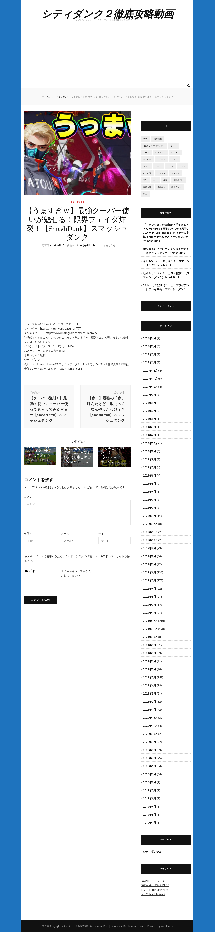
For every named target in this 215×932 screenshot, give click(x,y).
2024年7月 (149, 411)
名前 (27, 541)
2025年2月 (149, 354)
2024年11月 (150, 378)
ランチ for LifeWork (153, 894)
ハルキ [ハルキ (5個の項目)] (170, 166)
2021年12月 (150, 621)
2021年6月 (149, 669)
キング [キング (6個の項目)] (173, 145)
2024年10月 (150, 387)
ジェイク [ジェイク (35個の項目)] (147, 159)
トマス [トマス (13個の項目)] (146, 166)
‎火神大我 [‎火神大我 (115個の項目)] (158, 138)
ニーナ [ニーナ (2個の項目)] (158, 166)
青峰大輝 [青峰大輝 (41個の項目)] (147, 187)
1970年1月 (149, 823)
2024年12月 (150, 370)
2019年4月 (149, 806)
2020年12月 (150, 718)
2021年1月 (149, 709)
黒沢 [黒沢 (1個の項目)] (145, 193)
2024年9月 (149, 395)
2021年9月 (149, 645)
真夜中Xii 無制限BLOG (155, 885)
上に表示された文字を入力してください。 (76, 581)
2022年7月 (149, 564)
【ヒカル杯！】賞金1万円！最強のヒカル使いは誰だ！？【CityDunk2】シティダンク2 (113, 459)
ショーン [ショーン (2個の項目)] (175, 152)
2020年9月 (149, 742)
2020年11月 (150, 726)
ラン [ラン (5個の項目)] (145, 180)
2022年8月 (149, 556)
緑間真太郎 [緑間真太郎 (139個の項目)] (178, 180)
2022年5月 (149, 580)
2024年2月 (149, 435)
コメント (29, 504)
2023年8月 (149, 459)
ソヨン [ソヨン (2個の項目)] (174, 159)
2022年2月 (149, 605)
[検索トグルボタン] (188, 86)
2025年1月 (149, 362)
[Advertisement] (108, 54)
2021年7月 (149, 661)
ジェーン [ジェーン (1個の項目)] (161, 159)
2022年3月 (149, 596)
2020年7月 (149, 758)
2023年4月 (149, 492)
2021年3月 (149, 693)
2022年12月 (150, 524)
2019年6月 (149, 798)
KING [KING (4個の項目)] (145, 138)
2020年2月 (149, 782)
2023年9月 (149, 451)
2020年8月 (149, 750)
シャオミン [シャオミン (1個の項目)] (160, 152)
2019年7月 (149, 790)
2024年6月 (149, 419)
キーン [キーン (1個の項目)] (146, 152)
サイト (102, 541)
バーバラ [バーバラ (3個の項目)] (147, 173)
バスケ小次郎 (82, 245)
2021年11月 (150, 629)
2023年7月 (149, 467)
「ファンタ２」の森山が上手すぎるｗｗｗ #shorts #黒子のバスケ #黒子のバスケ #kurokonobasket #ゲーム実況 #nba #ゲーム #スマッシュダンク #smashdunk (166, 233)
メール (66, 541)
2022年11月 (150, 532)
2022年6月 (149, 572)
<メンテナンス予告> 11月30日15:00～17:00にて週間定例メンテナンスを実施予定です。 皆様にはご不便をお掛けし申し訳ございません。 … (77, 455)
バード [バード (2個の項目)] (182, 166)
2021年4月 (149, 685)
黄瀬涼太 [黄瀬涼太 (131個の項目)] (161, 187)
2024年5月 (149, 427)
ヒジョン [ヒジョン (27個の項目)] (161, 173)
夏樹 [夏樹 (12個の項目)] (165, 180)
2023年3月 (149, 500)
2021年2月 (149, 701)
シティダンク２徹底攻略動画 (107, 13)
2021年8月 (149, 653)
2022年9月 (149, 548)
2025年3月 (149, 346)
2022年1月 (149, 613)
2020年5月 (149, 774)
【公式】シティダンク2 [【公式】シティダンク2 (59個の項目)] (153, 145)
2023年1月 (149, 516)
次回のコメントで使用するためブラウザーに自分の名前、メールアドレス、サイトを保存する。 (77, 566)
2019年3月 (149, 814)
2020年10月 (150, 734)
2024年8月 (149, 403)
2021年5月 (149, 677)
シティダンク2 (77, 201)
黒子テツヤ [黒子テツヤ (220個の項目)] (176, 187)
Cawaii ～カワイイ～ (154, 881)
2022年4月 (149, 588)
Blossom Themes (136, 926)
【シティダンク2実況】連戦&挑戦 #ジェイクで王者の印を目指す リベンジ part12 (39, 459)
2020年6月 (149, 766)
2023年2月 (149, 508)
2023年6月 (149, 475)
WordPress (167, 926)
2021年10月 (150, 637)
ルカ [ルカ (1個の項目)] (155, 180)
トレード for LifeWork (154, 890)
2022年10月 (150, 540)
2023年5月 (149, 483)
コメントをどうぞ (105, 245)
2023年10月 (150, 443)
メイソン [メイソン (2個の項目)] (175, 173)
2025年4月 (149, 338)
